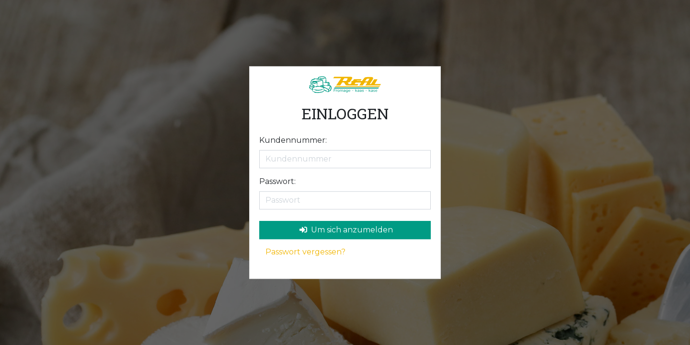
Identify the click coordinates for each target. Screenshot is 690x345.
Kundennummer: (293, 140)
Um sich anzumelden (346, 229)
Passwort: (277, 181)
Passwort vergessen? (305, 251)
